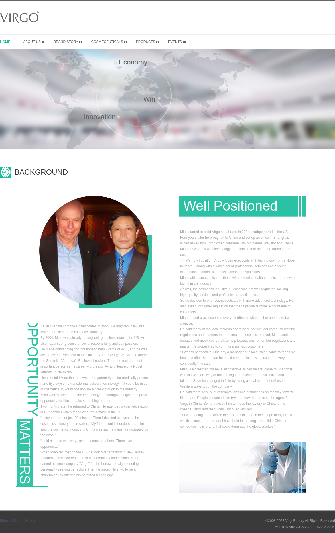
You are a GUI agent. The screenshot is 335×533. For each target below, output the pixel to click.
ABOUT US (32, 42)
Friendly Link (9, 521)
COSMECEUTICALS (107, 42)
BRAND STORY (66, 42)
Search (30, 521)
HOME (5, 42)
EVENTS (175, 42)
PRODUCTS (145, 42)
